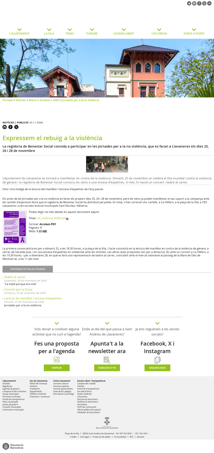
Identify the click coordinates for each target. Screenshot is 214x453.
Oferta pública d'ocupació (89, 409)
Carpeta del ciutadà (86, 383)
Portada (8, 100)
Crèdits (73, 436)
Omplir (57, 368)
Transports (35, 388)
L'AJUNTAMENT (20, 33)
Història (33, 386)
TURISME (92, 33)
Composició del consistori (14, 391)
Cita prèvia (82, 396)
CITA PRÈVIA (159, 33)
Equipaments (36, 391)
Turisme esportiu (61, 386)
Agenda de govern (11, 388)
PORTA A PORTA (194, 33)
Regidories (7, 386)
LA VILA (49, 33)
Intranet (140, 436)
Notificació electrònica (87, 401)
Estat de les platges (62, 391)
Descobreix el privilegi (63, 393)
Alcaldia (6, 383)
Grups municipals (11, 393)
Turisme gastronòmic (63, 388)
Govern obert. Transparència (91, 380)
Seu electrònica (84, 391)
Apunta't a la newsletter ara (107, 347)
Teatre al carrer (15, 277)
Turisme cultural (60, 383)
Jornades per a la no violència (80, 100)
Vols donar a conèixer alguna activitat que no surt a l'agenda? (56, 331)
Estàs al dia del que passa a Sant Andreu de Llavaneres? (107, 331)
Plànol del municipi (38, 383)
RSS (131, 436)
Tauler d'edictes (84, 393)
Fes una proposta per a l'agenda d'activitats (56, 351)
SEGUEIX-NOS (157, 368)
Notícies (21, 100)
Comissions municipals (13, 409)
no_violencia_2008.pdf (51, 218)
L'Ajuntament (9, 380)
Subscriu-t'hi (107, 368)
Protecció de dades (101, 436)
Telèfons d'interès (38, 393)
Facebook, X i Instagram (157, 347)
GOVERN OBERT (123, 33)
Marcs (33, 100)
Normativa (82, 404)
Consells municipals (12, 407)
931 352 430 (141, 433)
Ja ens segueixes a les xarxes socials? (157, 331)
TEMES (69, 33)
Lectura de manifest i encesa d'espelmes (32, 298)
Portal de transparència (14, 399)
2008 (56, 100)
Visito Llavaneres (61, 380)
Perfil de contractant (86, 407)
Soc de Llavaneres (38, 380)
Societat (45, 100)
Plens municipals (10, 401)
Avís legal (84, 436)
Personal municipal (11, 396)
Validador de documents (88, 412)
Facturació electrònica (87, 399)
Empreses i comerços (40, 396)
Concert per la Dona (18, 289)
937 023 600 (125, 433)
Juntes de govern (10, 404)
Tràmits (80, 386)
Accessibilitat (120, 436)
